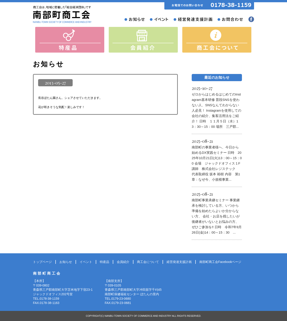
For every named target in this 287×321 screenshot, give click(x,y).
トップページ (42, 262)
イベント (86, 262)
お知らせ (65, 262)
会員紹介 (123, 262)
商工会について (148, 262)
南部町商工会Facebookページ (220, 262)
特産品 (104, 262)
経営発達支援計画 (179, 262)
